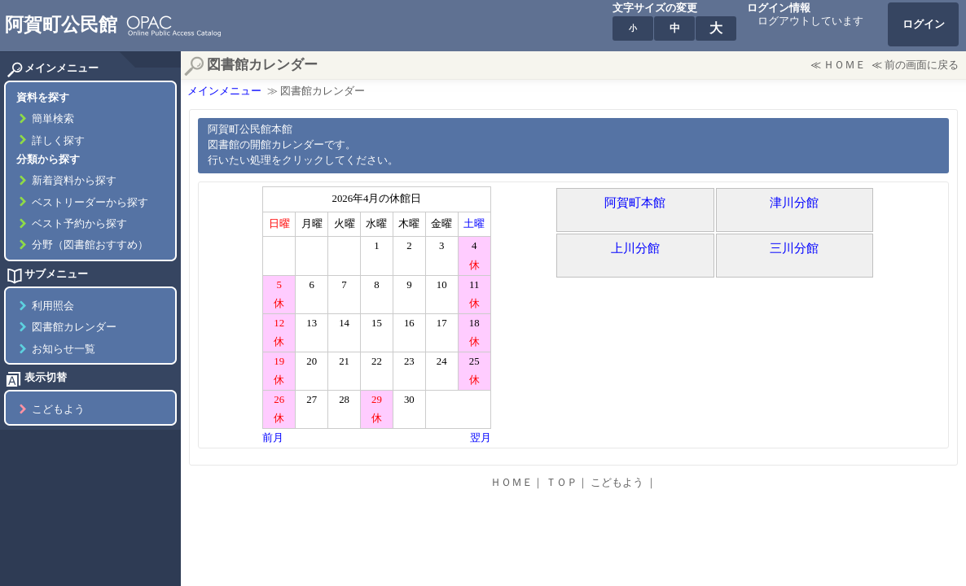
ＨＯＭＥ (844, 65)
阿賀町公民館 (61, 24)
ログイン (923, 24)
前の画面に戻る (922, 65)
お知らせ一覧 (63, 349)
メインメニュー (224, 91)
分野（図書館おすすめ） (90, 245)
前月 (272, 438)
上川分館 (635, 248)
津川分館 (794, 202)
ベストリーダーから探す (90, 202)
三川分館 (794, 248)
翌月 (480, 438)
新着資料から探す (74, 180)
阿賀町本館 (634, 202)
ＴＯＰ (561, 482)
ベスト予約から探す (79, 224)
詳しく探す (58, 140)
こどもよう (58, 409)
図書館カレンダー (74, 327)
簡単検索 (53, 119)
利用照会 (53, 306)
